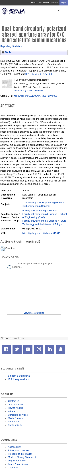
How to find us (15, 408)
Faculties (54, 3)
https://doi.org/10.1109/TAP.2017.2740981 (35, 95)
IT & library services (18, 379)
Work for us (14, 421)
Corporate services (18, 414)
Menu (60, 10)
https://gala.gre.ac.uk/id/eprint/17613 (41, 233)
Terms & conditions (18, 464)
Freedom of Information (20, 453)
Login (63, 3)
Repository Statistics (11, 46)
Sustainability (15, 425)
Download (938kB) (23, 90)
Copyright (13, 467)
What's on (13, 411)
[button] (3, 248)
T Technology (29, 202)
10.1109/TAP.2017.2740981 (39, 74)
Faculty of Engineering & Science (39, 210)
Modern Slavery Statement (22, 457)
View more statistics (34, 313)
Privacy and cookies (18, 450)
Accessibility (14, 447)
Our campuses (15, 404)
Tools (6, 52)
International (44, 3)
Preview (39, 90)
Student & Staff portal (19, 375)
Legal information (17, 460)
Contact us (13, 401)
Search (34, 3)
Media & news (15, 418)
